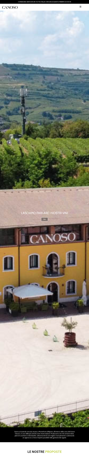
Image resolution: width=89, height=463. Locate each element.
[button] (80, 6)
